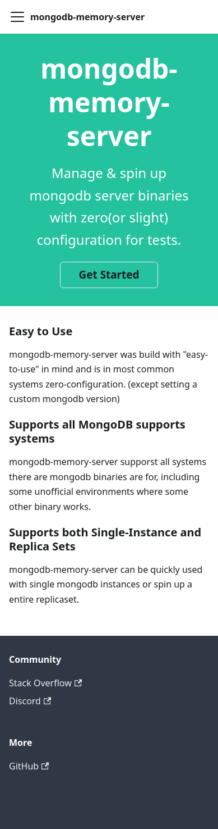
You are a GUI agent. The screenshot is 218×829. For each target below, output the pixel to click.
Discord (30, 701)
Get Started (109, 274)
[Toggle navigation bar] (17, 16)
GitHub (29, 766)
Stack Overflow (45, 683)
